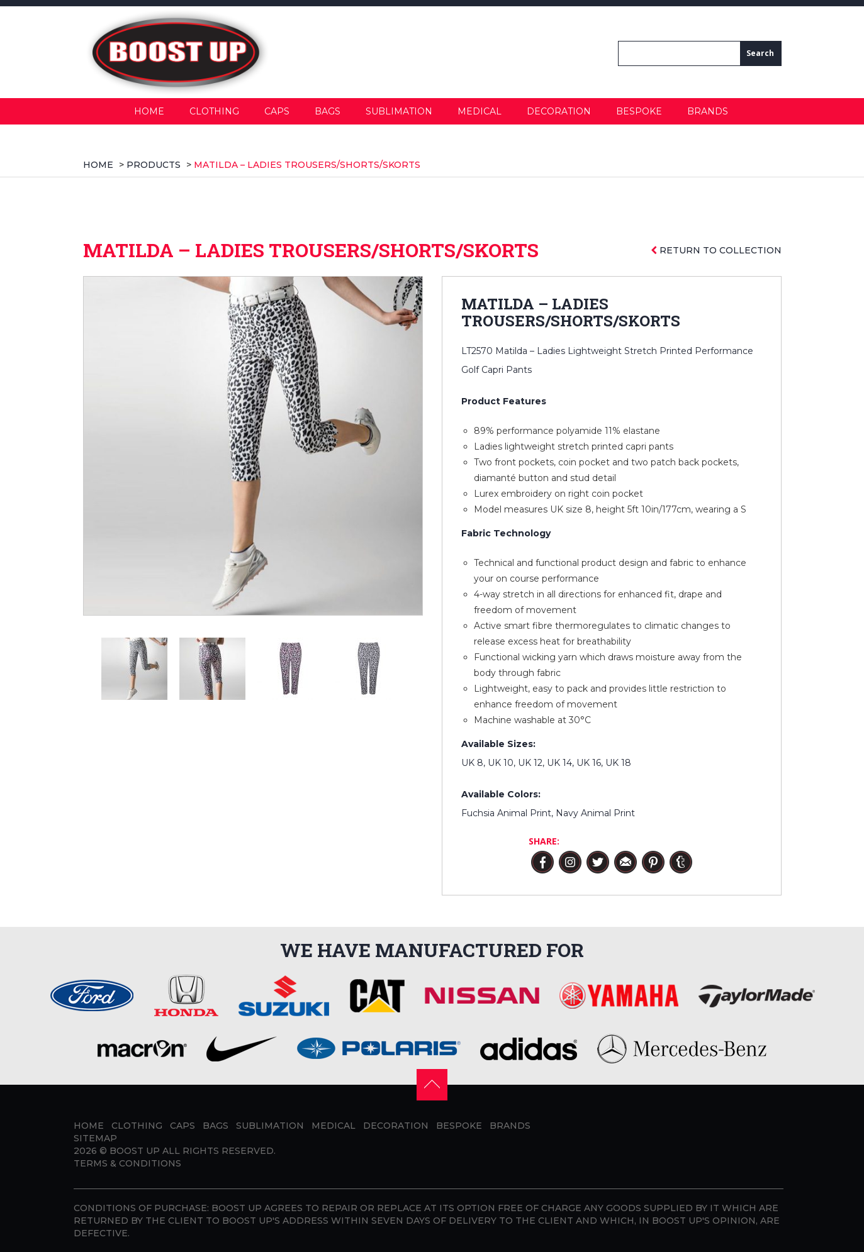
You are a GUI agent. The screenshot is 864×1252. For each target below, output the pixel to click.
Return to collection (716, 250)
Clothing (214, 111)
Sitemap (95, 1138)
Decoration (559, 111)
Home (149, 111)
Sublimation (399, 111)
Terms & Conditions (127, 1163)
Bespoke (639, 111)
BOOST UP (134, 1150)
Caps (276, 111)
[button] (432, 1083)
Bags (327, 111)
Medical (479, 111)
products (153, 164)
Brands (707, 111)
